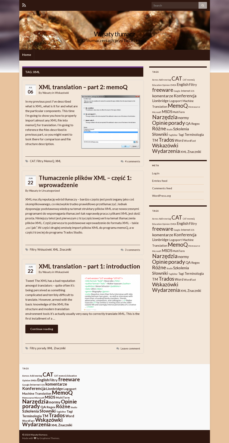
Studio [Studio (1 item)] (169, 129)
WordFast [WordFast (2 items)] (190, 140)
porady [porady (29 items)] (176, 122)
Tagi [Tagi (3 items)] (181, 134)
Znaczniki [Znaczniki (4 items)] (194, 152)
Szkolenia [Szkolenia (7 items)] (181, 129)
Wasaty (47, 92)
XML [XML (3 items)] (183, 151)
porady (41, 348)
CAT (32, 161)
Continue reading (41, 329)
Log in (155, 173)
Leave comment (130, 348)
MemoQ (49, 161)
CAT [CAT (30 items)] (177, 78)
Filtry (40, 161)
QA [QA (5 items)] (188, 123)
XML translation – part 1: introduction (89, 266)
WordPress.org (161, 195)
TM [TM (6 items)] (155, 140)
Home (26, 54)
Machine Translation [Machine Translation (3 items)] (36, 393)
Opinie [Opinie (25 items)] (160, 122)
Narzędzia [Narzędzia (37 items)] (165, 116)
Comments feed (162, 188)
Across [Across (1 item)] (155, 79)
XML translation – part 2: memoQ (83, 86)
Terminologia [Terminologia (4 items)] (194, 135)
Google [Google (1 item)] (177, 91)
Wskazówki (62, 92)
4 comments (132, 161)
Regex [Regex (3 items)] (195, 123)
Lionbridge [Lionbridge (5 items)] (160, 101)
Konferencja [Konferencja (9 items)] (185, 95)
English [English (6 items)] (183, 84)
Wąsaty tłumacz (114, 34)
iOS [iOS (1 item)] (192, 91)
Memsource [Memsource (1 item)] (194, 107)
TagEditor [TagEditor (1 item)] (173, 135)
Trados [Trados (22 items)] (166, 140)
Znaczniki (65, 249)
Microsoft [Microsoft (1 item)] (156, 112)
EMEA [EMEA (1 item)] (173, 85)
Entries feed (159, 180)
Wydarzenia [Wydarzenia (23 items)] (166, 151)
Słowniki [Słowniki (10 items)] (160, 134)
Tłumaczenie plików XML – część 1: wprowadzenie (85, 181)
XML (58, 161)
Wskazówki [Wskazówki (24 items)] (165, 145)
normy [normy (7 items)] (183, 117)
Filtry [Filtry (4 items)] (193, 85)
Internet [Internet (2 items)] (185, 90)
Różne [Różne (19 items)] (159, 128)
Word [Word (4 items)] (179, 140)
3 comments (132, 249)
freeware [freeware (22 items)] (162, 90)
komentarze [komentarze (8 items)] (162, 95)
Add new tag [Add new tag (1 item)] (165, 79)
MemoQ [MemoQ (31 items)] (178, 105)
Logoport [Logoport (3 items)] (175, 101)
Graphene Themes (49, 438)
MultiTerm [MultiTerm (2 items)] (179, 112)
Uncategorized (51, 190)
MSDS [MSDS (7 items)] (167, 111)
